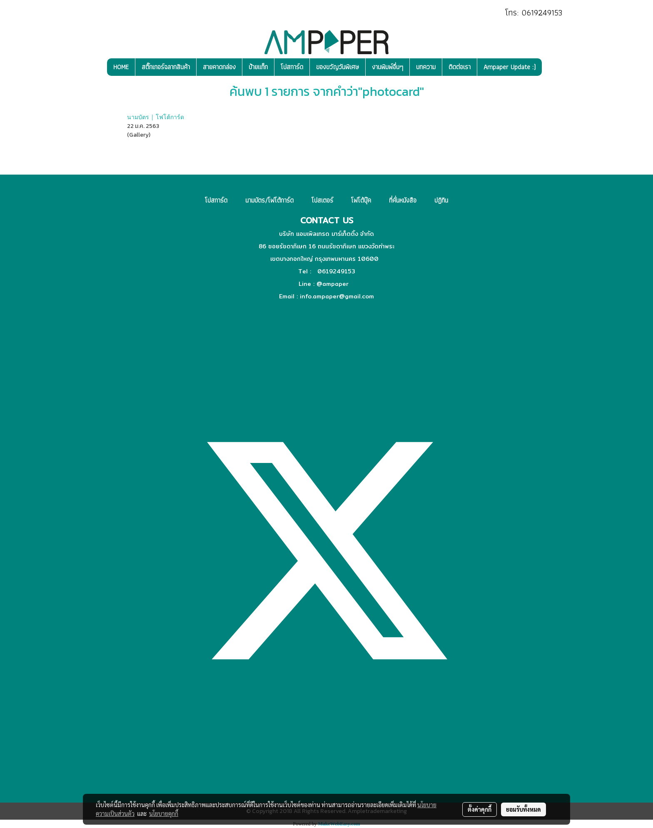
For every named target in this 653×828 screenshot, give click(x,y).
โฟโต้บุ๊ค (361, 200)
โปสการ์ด (292, 67)
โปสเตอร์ (322, 200)
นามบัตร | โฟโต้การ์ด (155, 117)
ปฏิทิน (441, 200)
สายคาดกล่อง (219, 67)
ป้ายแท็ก (258, 67)
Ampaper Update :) (510, 67)
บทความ (426, 67)
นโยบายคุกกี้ (163, 813)
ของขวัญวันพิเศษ (337, 67)
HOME (121, 67)
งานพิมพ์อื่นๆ (387, 67)
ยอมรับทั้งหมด (523, 809)
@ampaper (333, 283)
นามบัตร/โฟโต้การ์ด (269, 200)
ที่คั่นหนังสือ (402, 200)
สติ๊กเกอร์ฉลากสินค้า (166, 67)
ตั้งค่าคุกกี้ (479, 809)
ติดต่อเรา (460, 67)
